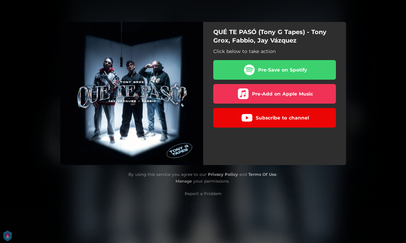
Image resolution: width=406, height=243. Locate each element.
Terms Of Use (262, 174)
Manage (184, 181)
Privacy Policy (223, 174)
